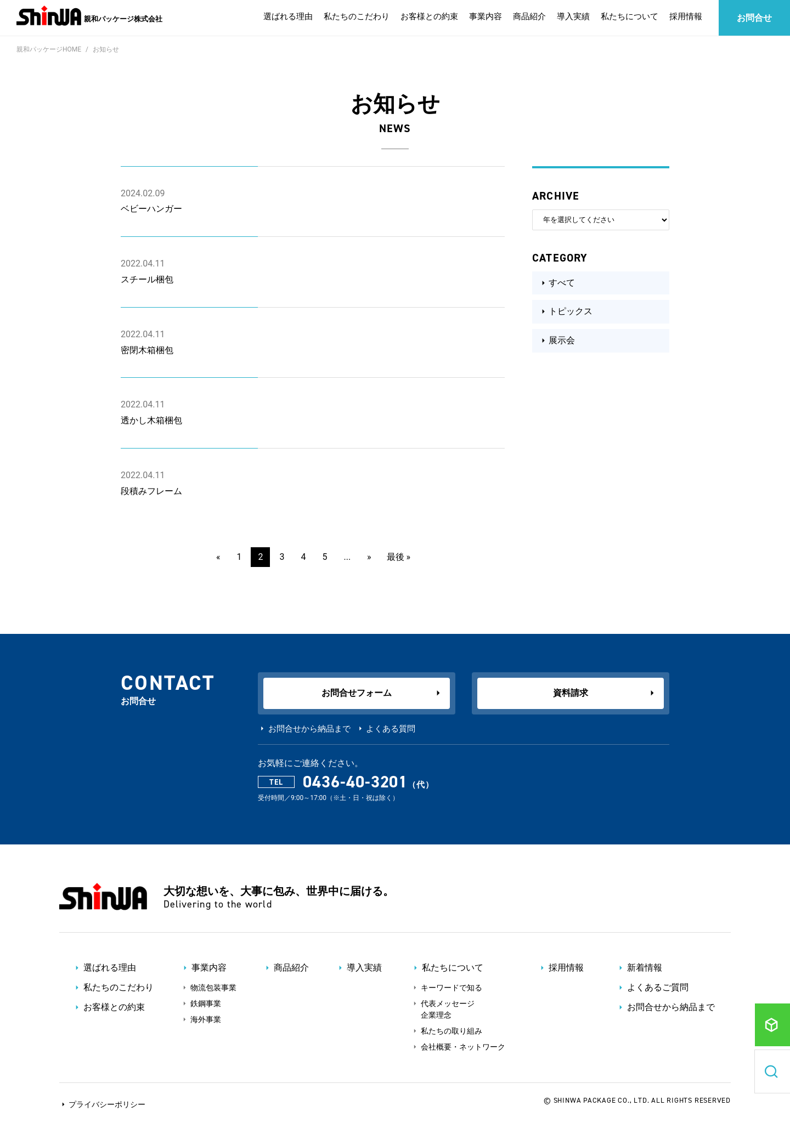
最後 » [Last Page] (398, 557)
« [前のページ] (218, 557)
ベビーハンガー (151, 208)
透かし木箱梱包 (151, 420)
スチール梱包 (147, 279)
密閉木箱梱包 (147, 350)
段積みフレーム (151, 491)
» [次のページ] (369, 557)
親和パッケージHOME (48, 49)
